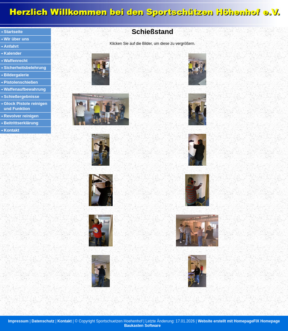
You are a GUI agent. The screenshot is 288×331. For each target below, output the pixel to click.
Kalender (13, 53)
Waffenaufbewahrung (25, 89)
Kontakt (11, 130)
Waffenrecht (16, 60)
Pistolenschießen (21, 82)
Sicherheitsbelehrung (25, 67)
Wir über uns (16, 39)
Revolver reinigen (21, 116)
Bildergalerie (16, 74)
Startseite (13, 31)
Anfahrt (11, 46)
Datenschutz (43, 321)
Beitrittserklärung (21, 123)
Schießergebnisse (21, 96)
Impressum (18, 321)
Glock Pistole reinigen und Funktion (25, 106)
